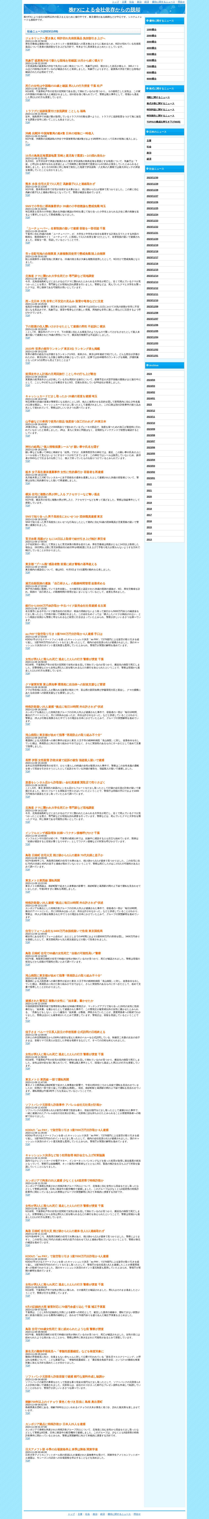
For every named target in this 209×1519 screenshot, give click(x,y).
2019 (149, 502)
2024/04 (151, 380)
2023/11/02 (152, 349)
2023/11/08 (152, 312)
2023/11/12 (152, 288)
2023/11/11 (152, 294)
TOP (27, 49)
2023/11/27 (152, 196)
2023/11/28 (152, 190)
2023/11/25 (152, 208)
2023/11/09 (152, 306)
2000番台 (151, 35)
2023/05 (151, 453)
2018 (149, 508)
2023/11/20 (152, 239)
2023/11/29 (152, 184)
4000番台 (151, 48)
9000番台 (151, 78)
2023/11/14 (152, 275)
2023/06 (151, 447)
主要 (124, 1)
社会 (131, 1)
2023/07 (151, 441)
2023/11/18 (152, 251)
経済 (146, 1)
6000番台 (151, 60)
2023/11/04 (152, 337)
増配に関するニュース (158, 97)
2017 (149, 515)
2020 (149, 496)
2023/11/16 (152, 263)
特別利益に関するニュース (160, 109)
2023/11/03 (152, 343)
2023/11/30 (152, 177)
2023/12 (151, 410)
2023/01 (151, 478)
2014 (149, 533)
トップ (115, 1)
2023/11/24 (152, 214)
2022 (149, 484)
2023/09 (151, 429)
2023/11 (151, 416)
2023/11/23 (152, 220)
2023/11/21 (152, 233)
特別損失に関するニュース (160, 115)
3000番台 (151, 41)
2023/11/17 (152, 257)
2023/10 (151, 423)
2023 (149, 404)
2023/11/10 (152, 300)
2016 (149, 521)
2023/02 (151, 472)
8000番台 (151, 72)
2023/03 (151, 466)
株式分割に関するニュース (160, 103)
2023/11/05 (152, 331)
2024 (149, 373)
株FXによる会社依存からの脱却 (104, 9)
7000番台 (151, 66)
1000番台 (151, 29)
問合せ (181, 1)
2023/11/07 (152, 319)
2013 (149, 539)
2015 (149, 527)
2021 (149, 490)
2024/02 (151, 392)
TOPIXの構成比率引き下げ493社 (163, 121)
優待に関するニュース (163, 1)
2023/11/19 (152, 245)
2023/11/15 (152, 269)
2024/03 (151, 386)
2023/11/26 (152, 202)
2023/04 (151, 459)
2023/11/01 (152, 355)
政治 (139, 1)
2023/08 (151, 435)
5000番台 (151, 54)
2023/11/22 (152, 226)
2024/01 (151, 398)
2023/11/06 (152, 325)
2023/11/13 (152, 282)
